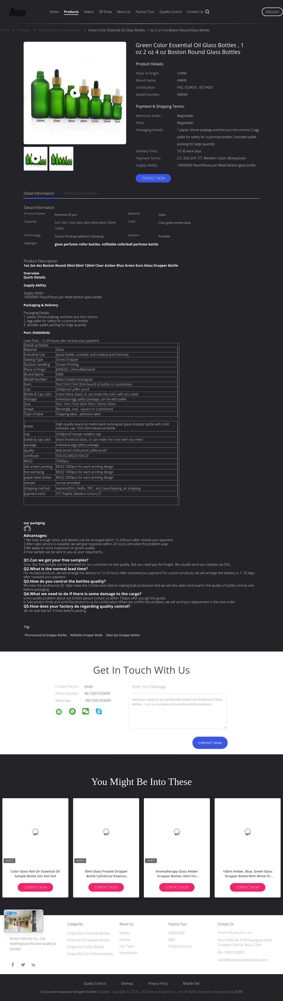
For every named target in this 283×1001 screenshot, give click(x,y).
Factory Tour (145, 11)
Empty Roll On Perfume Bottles (90, 953)
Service (124, 939)
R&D (171, 939)
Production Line (180, 946)
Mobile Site (191, 983)
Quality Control (171, 11)
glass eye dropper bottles (123, 635)
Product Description (80, 193)
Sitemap (127, 983)
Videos (89, 11)
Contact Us (195, 11)
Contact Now (153, 178)
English (272, 12)
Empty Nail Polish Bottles (85, 947)
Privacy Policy (158, 983)
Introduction (128, 953)
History (124, 933)
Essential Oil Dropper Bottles (88, 940)
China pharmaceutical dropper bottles (69, 991)
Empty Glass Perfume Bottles (88, 933)
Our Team (126, 946)
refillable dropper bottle (86, 635)
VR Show (105, 11)
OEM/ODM (176, 933)
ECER (238, 991)
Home (54, 11)
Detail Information (39, 193)
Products (71, 11)
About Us (124, 11)
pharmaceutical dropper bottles (46, 635)
